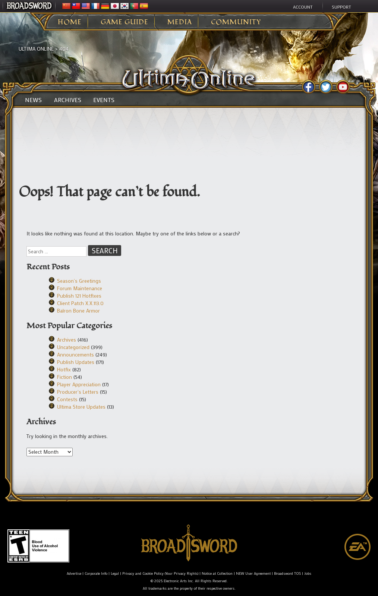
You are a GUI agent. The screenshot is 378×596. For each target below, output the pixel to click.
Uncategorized (73, 347)
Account (303, 7)
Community (236, 22)
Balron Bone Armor (78, 310)
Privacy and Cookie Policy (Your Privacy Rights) (160, 573)
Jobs (307, 573)
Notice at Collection (217, 573)
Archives (67, 99)
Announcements (75, 354)
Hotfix (64, 369)
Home (70, 22)
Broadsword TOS (287, 573)
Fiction (64, 376)
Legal (115, 573)
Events (103, 99)
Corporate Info (96, 573)
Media (179, 22)
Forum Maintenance (79, 288)
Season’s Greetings (79, 280)
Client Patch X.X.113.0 (80, 303)
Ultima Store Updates (81, 406)
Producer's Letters (77, 391)
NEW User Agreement (253, 573)
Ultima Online (36, 48)
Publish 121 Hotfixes (79, 295)
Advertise (74, 573)
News (33, 99)
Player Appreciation (79, 384)
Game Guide (124, 22)
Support (341, 7)
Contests (67, 399)
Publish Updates (75, 361)
